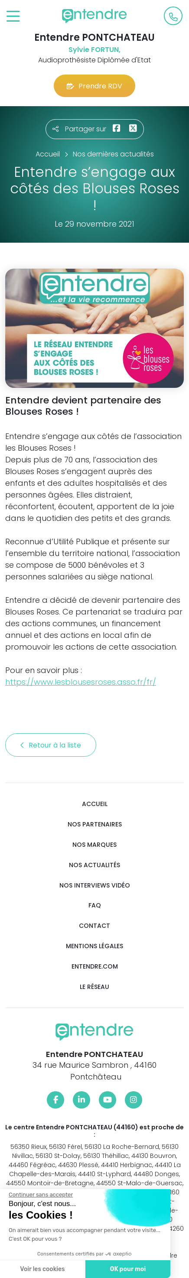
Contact (94, 926)
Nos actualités (94, 865)
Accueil (95, 804)
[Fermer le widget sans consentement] (38, 1194)
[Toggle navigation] (13, 16)
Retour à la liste (51, 745)
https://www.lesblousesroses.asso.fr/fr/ (80, 681)
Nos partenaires (95, 824)
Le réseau (94, 987)
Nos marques (94, 845)
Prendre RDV (94, 86)
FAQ (94, 905)
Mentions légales (94, 946)
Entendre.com (95, 966)
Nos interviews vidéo (94, 885)
